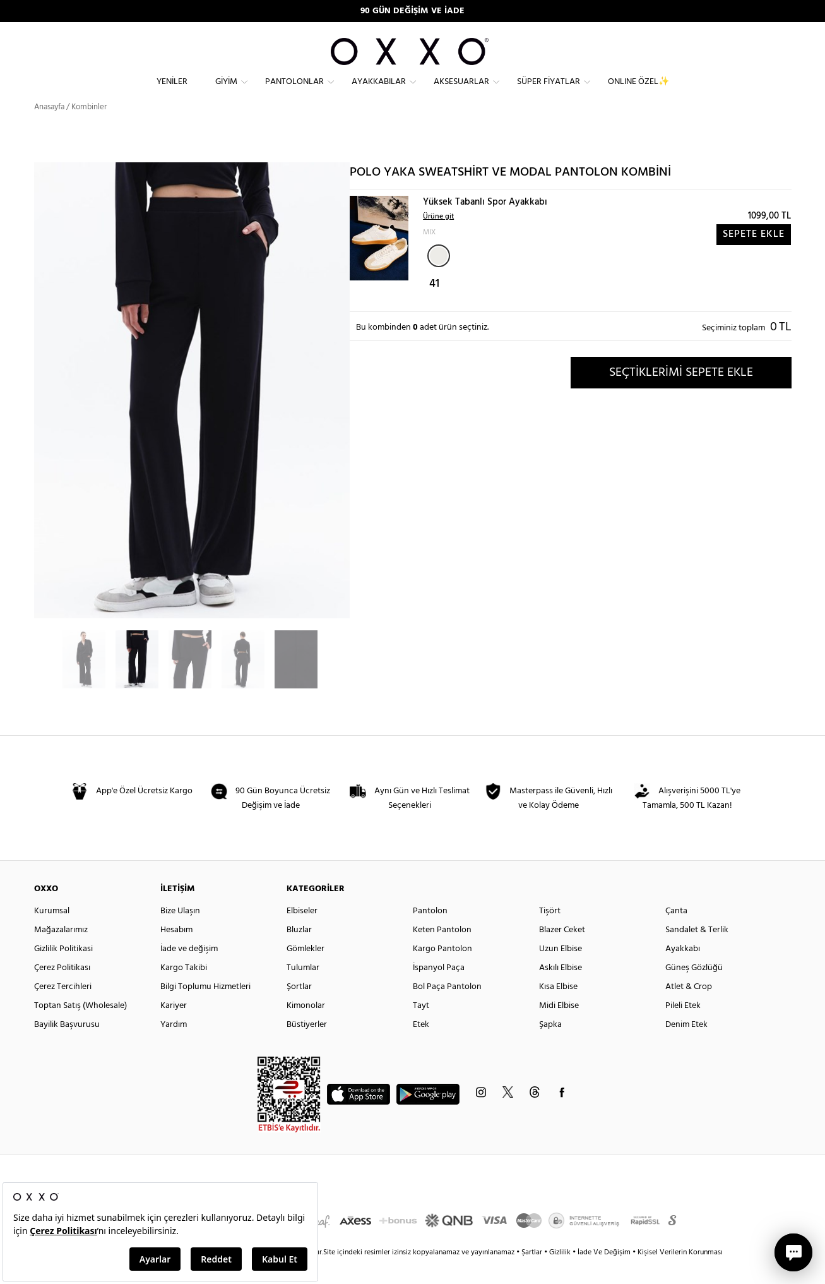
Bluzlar (299, 952)
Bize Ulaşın (180, 933)
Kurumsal (51, 933)
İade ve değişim (189, 971)
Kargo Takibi (183, 990)
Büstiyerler (307, 1047)
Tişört (550, 933)
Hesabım (176, 952)
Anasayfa (49, 129)
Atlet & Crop (688, 1009)
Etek (421, 1047)
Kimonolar (306, 1028)
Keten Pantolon (442, 952)
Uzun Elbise (560, 971)
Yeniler (172, 92)
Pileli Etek (683, 1028)
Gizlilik (561, 1274)
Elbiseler (302, 933)
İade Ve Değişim (604, 1274)
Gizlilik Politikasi (63, 971)
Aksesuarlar (461, 92)
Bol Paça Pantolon (447, 1009)
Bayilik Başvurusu (67, 1047)
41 (434, 306)
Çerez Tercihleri (63, 1009)
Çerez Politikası (62, 990)
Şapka (550, 1047)
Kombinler (89, 129)
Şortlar (299, 1009)
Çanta (676, 933)
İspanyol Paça (439, 990)
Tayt (421, 1028)
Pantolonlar (294, 92)
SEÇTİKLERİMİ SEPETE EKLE (681, 395)
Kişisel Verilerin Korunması (680, 1274)
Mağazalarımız (61, 952)
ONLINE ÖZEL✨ (638, 92)
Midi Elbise (559, 1028)
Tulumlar (303, 990)
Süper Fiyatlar (548, 92)
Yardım (173, 1047)
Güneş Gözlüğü (694, 990)
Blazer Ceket (562, 952)
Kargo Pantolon (442, 971)
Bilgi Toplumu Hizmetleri (205, 1009)
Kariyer (173, 1028)
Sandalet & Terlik (696, 952)
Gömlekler (305, 971)
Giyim (226, 92)
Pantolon (430, 933)
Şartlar (532, 1274)
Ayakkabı (682, 971)
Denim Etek (686, 1047)
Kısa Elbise (558, 1009)
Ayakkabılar (379, 92)
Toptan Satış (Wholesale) (80, 1028)
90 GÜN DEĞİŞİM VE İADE (412, 11)
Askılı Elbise (560, 990)
